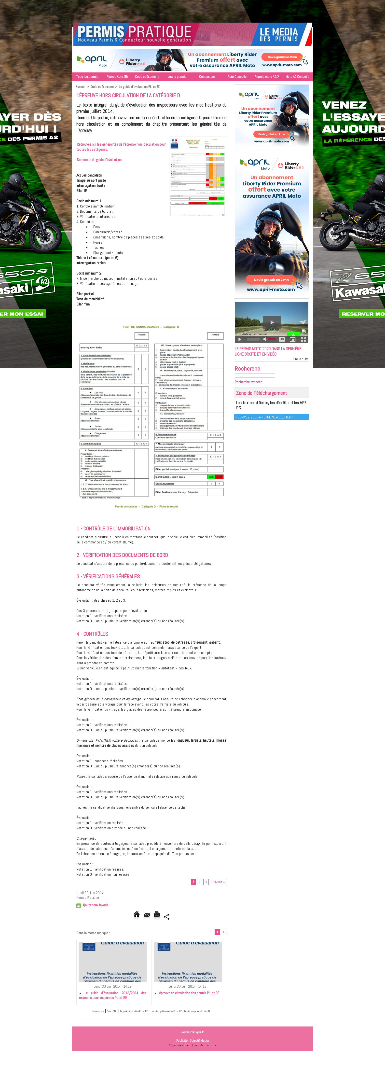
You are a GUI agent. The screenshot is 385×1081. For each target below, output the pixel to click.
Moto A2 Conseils (297, 76)
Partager (199, 917)
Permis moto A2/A (267, 76)
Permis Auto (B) (117, 76)
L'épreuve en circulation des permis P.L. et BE (187, 995)
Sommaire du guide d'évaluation (99, 159)
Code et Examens (147, 76)
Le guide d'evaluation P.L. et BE (140, 86)
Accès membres (178, 1052)
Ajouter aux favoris (95, 906)
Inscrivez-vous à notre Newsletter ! (264, 421)
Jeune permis (177, 76)
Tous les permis (87, 76)
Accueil (80, 86)
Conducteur (207, 76)
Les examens (87, 1012)
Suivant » (218, 882)
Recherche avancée (250, 391)
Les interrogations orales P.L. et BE (192, 1012)
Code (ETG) (107, 1012)
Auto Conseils (237, 76)
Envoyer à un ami (131, 917)
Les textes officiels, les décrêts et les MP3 (261, 412)
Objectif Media (199, 1048)
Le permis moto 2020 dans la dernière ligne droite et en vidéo (268, 356)
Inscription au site (205, 1052)
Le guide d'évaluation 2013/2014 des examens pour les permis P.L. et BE (112, 997)
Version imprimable (168, 917)
